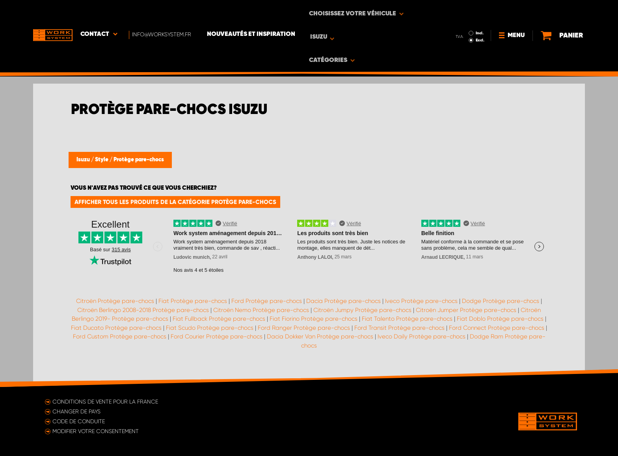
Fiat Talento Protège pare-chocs (407, 318)
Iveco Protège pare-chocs (421, 301)
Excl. (462, 18)
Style (102, 160)
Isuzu (83, 160)
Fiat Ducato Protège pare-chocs (116, 327)
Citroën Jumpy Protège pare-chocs (362, 310)
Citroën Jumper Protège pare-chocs (466, 310)
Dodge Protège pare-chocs (500, 301)
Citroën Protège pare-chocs (115, 301)
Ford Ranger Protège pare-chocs (304, 327)
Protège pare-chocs (139, 160)
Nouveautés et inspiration (251, 12)
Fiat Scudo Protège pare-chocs (209, 327)
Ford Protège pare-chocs (266, 301)
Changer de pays (76, 411)
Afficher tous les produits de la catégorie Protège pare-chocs (175, 202)
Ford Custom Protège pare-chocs (119, 336)
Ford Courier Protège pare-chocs (216, 336)
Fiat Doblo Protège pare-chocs (500, 318)
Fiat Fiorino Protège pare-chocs (313, 318)
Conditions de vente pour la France (105, 401)
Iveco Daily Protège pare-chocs (421, 336)
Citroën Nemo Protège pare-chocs (261, 310)
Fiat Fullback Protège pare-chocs (219, 318)
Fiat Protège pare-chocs (192, 301)
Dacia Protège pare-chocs (343, 301)
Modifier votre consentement (95, 431)
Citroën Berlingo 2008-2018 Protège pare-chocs (143, 310)
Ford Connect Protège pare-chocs (496, 327)
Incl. (462, 11)
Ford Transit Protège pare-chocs (399, 327)
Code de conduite (78, 421)
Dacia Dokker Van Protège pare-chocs (320, 336)
